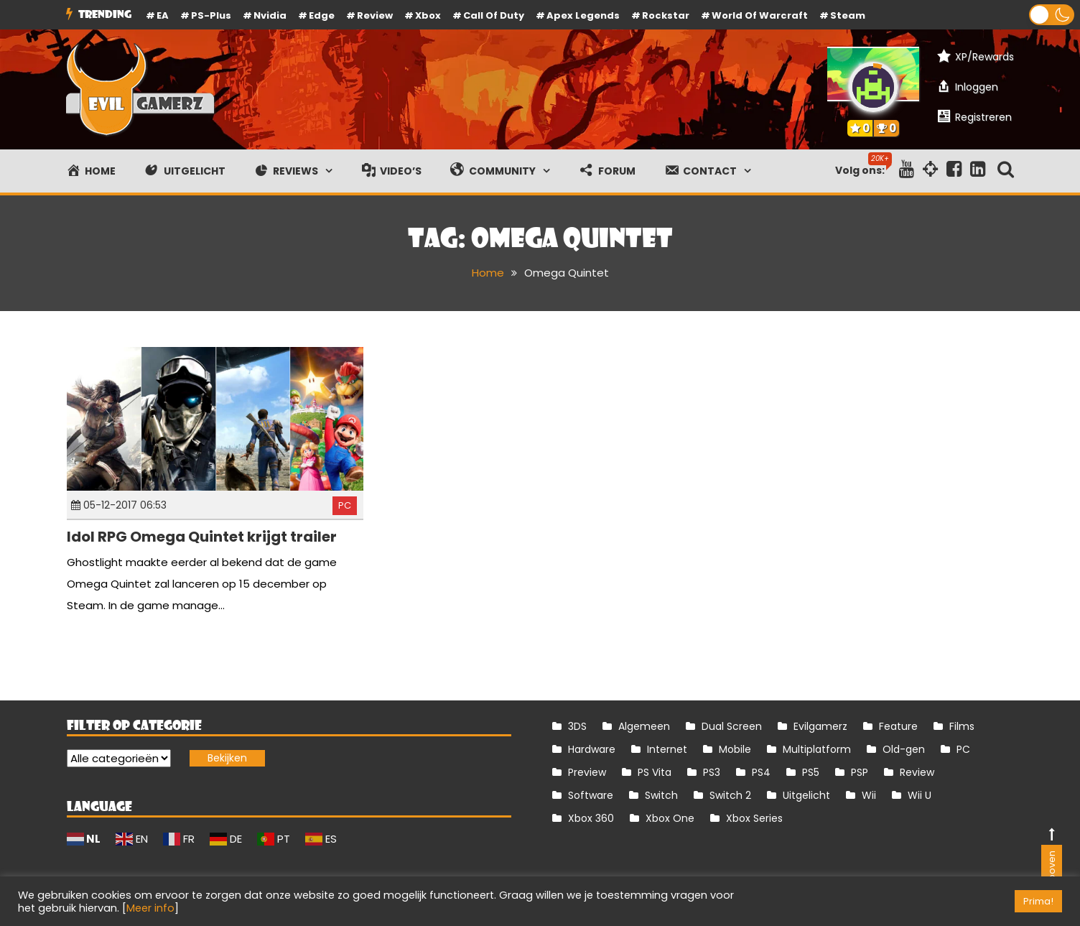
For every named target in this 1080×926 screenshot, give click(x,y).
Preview (587, 772)
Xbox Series (754, 818)
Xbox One (670, 818)
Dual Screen (732, 726)
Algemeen (644, 726)
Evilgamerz (820, 726)
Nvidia (270, 15)
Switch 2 (730, 795)
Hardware (591, 749)
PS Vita (654, 772)
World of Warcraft (760, 15)
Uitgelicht (806, 795)
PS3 (711, 772)
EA (163, 15)
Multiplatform (817, 749)
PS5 (810, 772)
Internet (667, 749)
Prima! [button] (1038, 901)
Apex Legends (583, 15)
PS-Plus (211, 15)
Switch (661, 795)
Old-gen (904, 749)
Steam (847, 15)
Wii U (919, 795)
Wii (869, 795)
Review (917, 772)
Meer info (150, 908)
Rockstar (665, 15)
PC (344, 505)
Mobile (735, 749)
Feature (898, 726)
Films (961, 726)
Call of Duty (493, 15)
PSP (859, 772)
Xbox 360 (591, 818)
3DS (577, 726)
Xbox (428, 15)
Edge (322, 15)
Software (590, 795)
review (375, 15)
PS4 (761, 772)
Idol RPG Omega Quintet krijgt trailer (202, 537)
